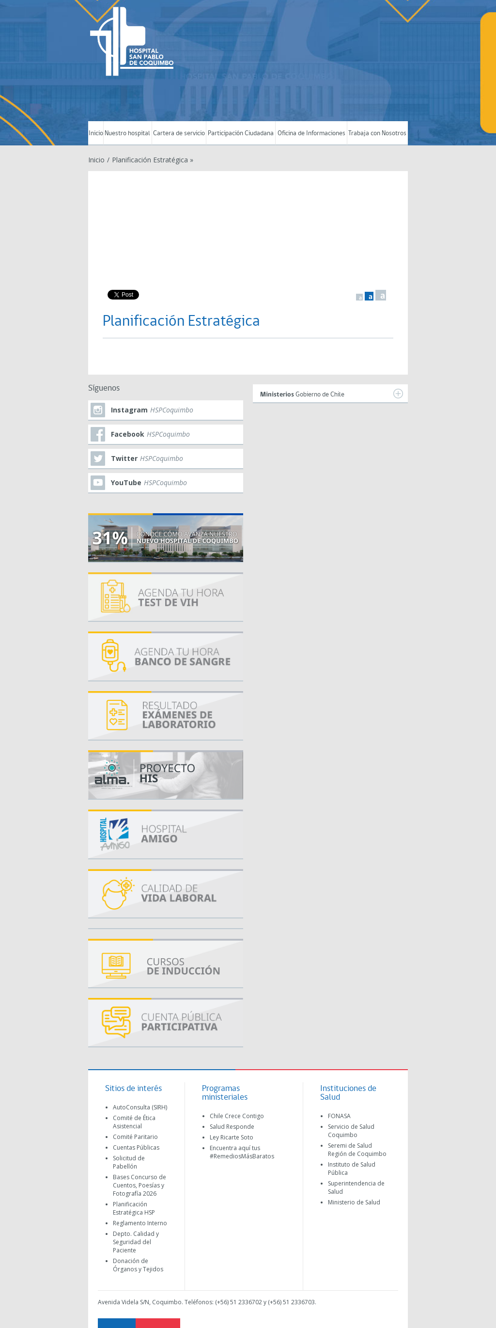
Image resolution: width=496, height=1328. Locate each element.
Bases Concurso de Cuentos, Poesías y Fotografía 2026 (139, 1185)
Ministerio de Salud (354, 1202)
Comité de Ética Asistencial (134, 1122)
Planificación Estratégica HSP (134, 1208)
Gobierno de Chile (331, 393)
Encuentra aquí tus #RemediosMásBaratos (242, 1152)
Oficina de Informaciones (311, 133)
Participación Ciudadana (241, 133)
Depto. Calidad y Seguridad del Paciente (136, 1242)
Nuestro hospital (127, 133)
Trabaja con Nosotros (377, 133)
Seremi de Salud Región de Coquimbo (357, 1149)
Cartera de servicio (179, 133)
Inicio (96, 133)
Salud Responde (232, 1126)
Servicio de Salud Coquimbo (351, 1130)
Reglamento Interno (140, 1223)
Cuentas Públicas (136, 1147)
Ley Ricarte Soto (231, 1137)
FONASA (339, 1116)
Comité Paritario (135, 1137)
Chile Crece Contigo (237, 1116)
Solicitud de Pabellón (129, 1162)
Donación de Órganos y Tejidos (138, 1265)
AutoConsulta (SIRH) (140, 1107)
